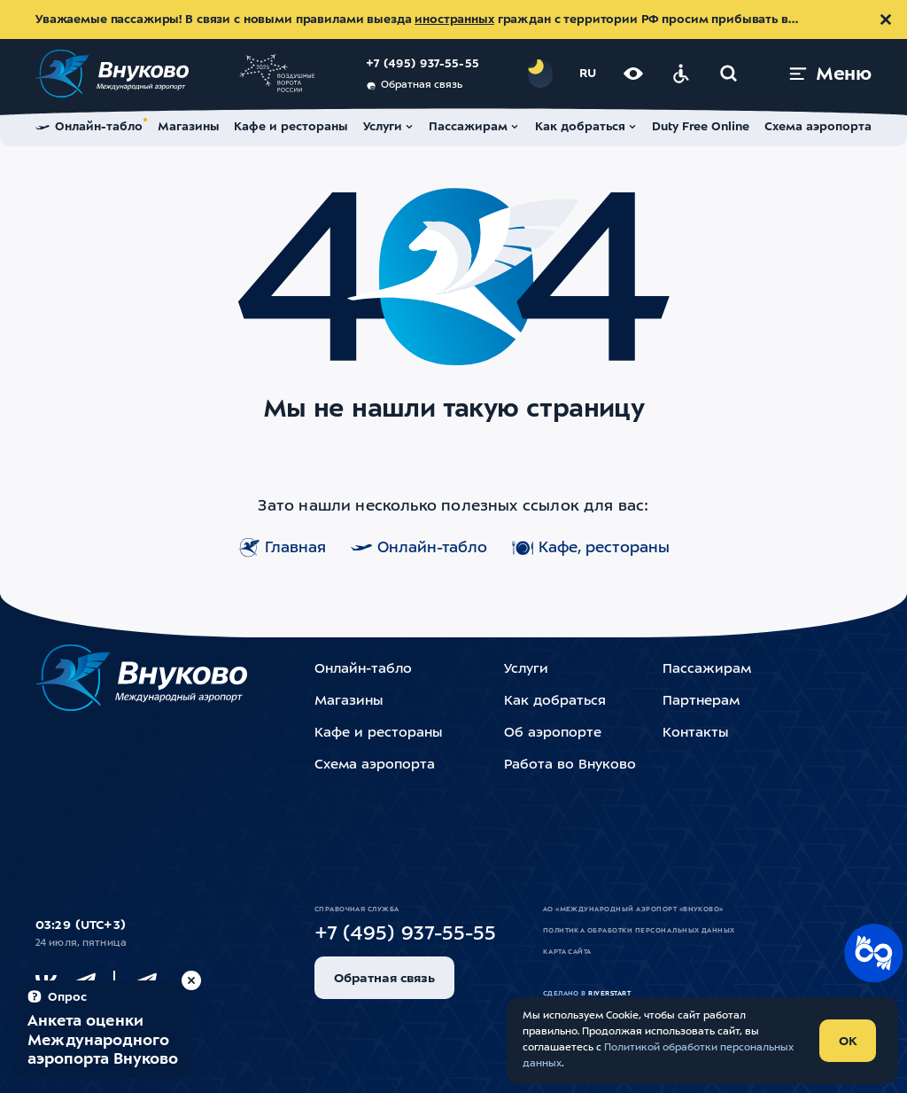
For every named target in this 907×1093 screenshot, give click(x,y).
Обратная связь (414, 86)
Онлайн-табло (419, 547)
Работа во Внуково (570, 765)
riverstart (609, 993)
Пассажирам (707, 669)
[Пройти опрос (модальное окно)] (102, 1029)
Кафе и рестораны (378, 733)
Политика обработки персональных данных (639, 930)
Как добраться (555, 701)
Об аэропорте (552, 733)
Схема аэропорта (374, 765)
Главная (282, 547)
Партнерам (701, 701)
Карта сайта (567, 952)
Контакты (695, 733)
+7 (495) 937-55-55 (422, 64)
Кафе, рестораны (591, 547)
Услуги (526, 669)
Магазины (348, 701)
